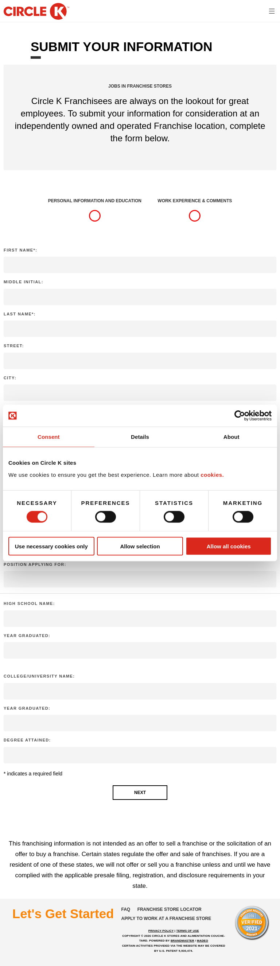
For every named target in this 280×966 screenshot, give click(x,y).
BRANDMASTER (182, 940)
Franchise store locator (169, 909)
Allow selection (140, 546)
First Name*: (20, 250)
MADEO (202, 940)
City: (10, 378)
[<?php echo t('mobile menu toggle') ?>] (271, 11)
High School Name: (29, 603)
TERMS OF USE (187, 930)
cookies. (212, 474)
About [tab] (231, 437)
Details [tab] (140, 437)
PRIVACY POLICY (161, 930)
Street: (14, 346)
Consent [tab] (49, 437)
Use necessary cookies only (51, 546)
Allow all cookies (229, 546)
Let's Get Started (63, 913)
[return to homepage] (36, 12)
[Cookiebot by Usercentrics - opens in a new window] (240, 415)
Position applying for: (35, 564)
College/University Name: (39, 676)
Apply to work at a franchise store (166, 918)
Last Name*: (20, 314)
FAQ (126, 909)
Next (140, 792)
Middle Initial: (23, 282)
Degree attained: (27, 740)
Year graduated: (27, 635)
